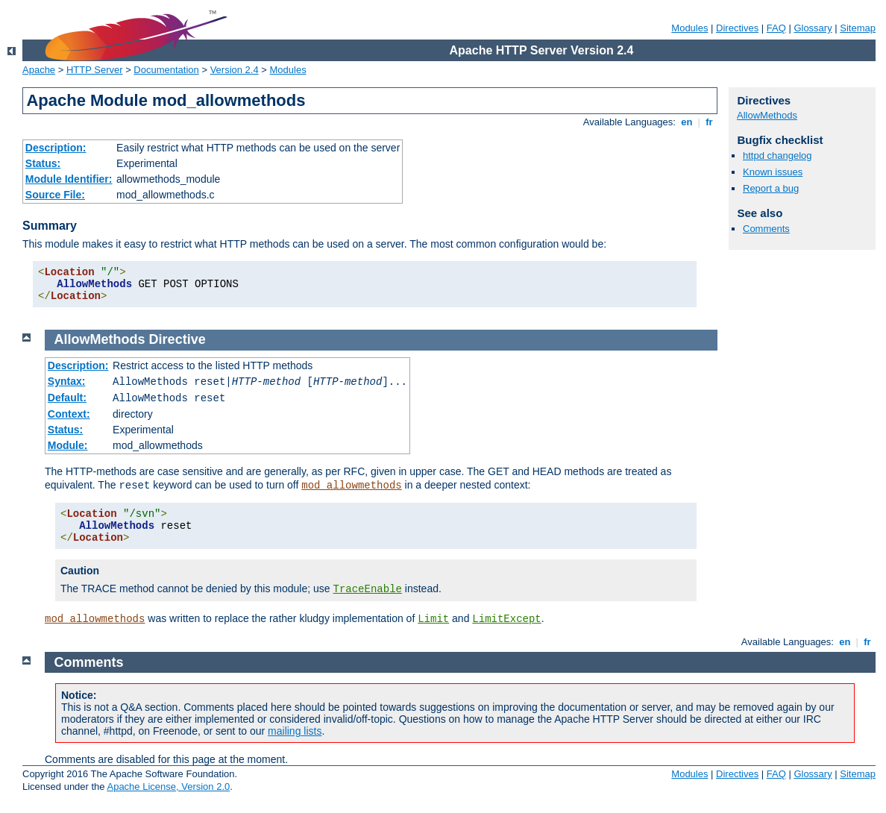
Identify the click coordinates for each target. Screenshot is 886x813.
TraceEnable (367, 589)
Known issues (772, 172)
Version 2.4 (234, 69)
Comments (766, 228)
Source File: (55, 195)
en (687, 122)
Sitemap (858, 28)
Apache (38, 69)
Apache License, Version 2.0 (168, 786)
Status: (42, 163)
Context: (69, 414)
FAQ (776, 28)
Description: (56, 148)
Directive (177, 339)
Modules (689, 28)
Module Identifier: (69, 179)
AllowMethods (767, 115)
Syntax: (67, 381)
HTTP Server (94, 69)
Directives (737, 28)
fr (709, 122)
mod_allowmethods (351, 486)
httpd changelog (777, 155)
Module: (68, 445)
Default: (67, 398)
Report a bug (771, 188)
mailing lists (294, 731)
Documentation (165, 69)
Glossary (813, 28)
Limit (433, 619)
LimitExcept (506, 619)
